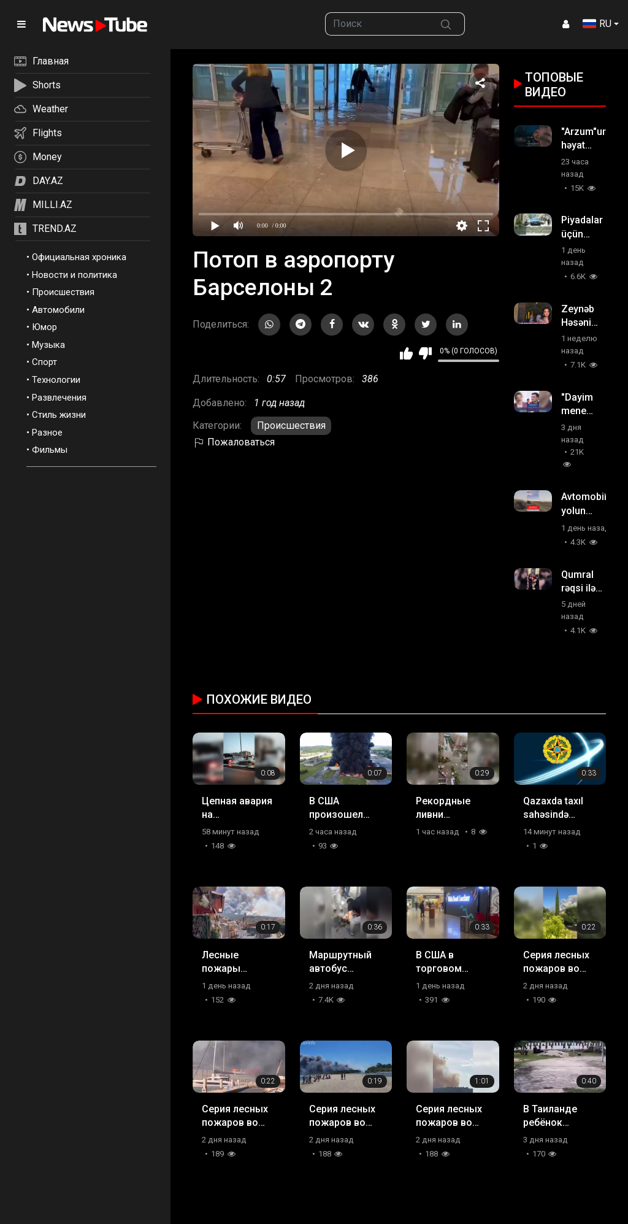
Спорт (44, 362)
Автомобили (58, 309)
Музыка (48, 344)
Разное (47, 432)
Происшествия (63, 292)
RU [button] (597, 23)
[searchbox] (376, 24)
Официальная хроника (79, 257)
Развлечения (59, 397)
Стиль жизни (59, 414)
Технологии (56, 379)
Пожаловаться (234, 442)
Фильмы (49, 449)
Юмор (44, 327)
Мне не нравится (425, 353)
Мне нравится (406, 353)
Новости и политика (74, 274)
